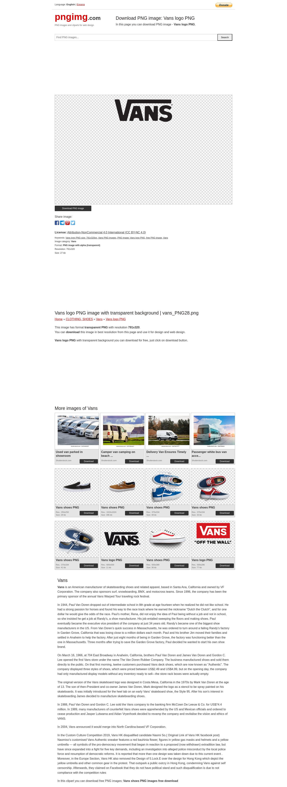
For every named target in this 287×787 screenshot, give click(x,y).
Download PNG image (73, 208)
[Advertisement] (143, 69)
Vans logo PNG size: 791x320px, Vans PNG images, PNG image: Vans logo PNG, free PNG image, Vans (117, 238)
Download (89, 461)
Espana (81, 4)
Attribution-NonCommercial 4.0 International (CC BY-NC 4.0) (106, 232)
